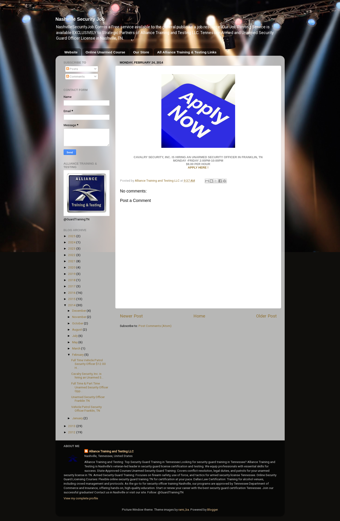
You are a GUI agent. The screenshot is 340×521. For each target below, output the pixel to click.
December (79, 310)
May (75, 342)
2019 (72, 274)
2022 (72, 255)
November (79, 317)
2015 (72, 299)
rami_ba (183, 509)
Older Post (266, 316)
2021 (72, 261)
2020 (72, 267)
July (75, 336)
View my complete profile (81, 498)
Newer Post (131, 316)
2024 (72, 242)
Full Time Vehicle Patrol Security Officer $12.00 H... (88, 363)
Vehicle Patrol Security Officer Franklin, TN (86, 408)
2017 (72, 286)
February (78, 354)
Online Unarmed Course (105, 52)
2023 (72, 248)
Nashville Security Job (80, 19)
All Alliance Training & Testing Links (187, 52)
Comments (75, 76)
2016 (72, 292)
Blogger (212, 509)
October (78, 323)
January (77, 418)
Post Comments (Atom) (155, 326)
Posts (72, 69)
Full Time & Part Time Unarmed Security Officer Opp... (89, 387)
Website (70, 52)
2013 (72, 426)
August (77, 329)
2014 (72, 305)
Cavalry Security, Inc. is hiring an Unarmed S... (87, 375)
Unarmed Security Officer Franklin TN (88, 398)
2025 (72, 236)
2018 (72, 280)
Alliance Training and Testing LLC (111, 451)
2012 (72, 432)
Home (199, 316)
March (76, 348)
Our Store (141, 52)
